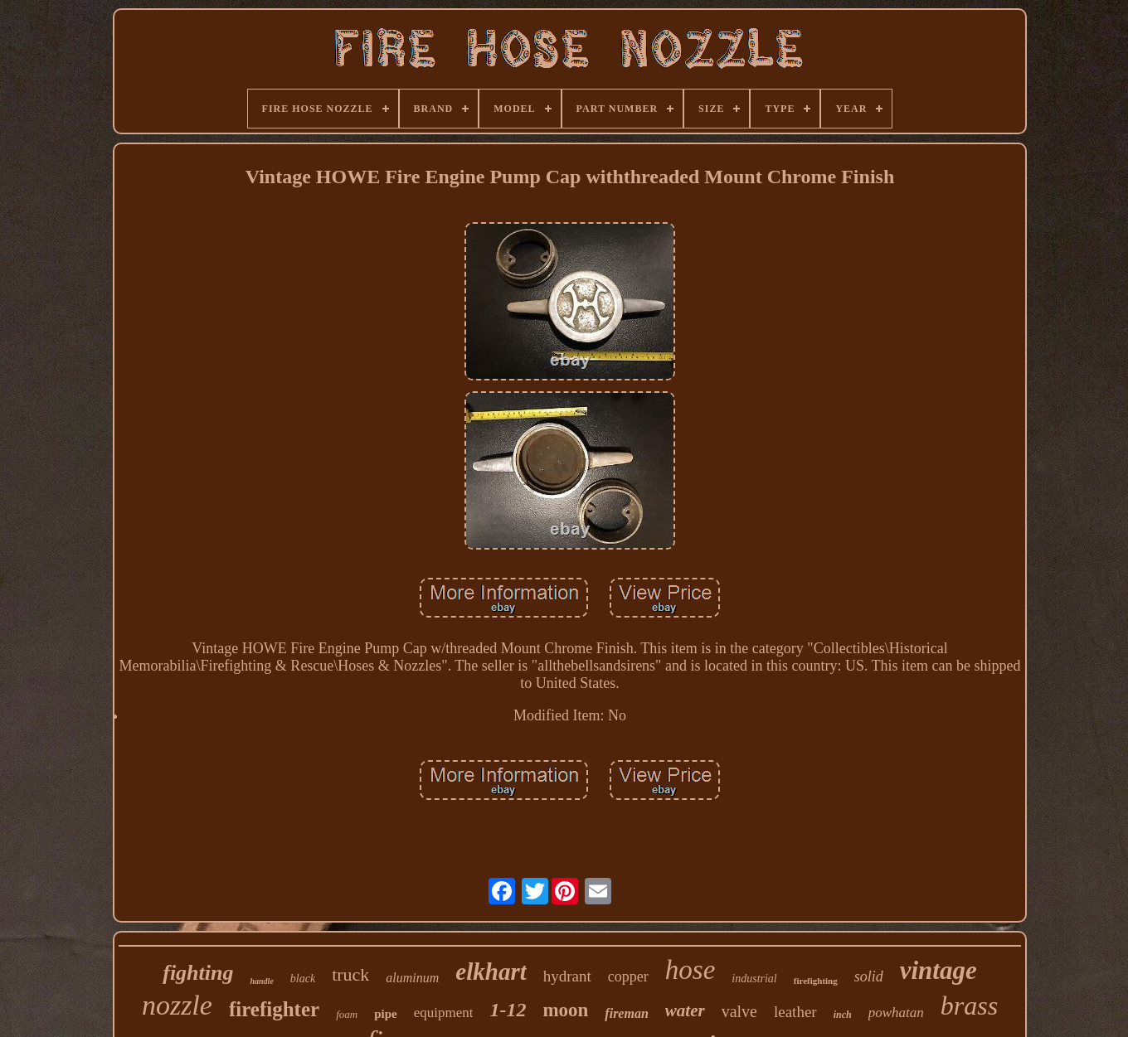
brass (969, 1005)
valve (739, 1011)
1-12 (507, 1009)
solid (868, 976)
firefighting (816, 981)
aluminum (412, 978)
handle (261, 981)
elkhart (490, 971)
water (685, 1010)
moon (565, 1010)
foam (346, 1014)
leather (795, 1011)
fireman (626, 1013)
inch (843, 1014)
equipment (444, 1012)
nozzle (177, 1005)
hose (690, 970)
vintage (938, 970)
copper (628, 976)
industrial (754, 978)
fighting (198, 973)
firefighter (274, 1009)
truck (350, 974)
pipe (385, 1013)
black (302, 978)
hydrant (567, 976)
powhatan (896, 1012)
